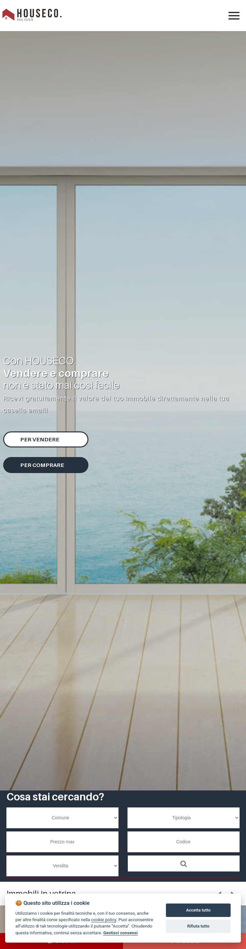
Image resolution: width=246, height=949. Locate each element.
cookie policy (103, 919)
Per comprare (42, 465)
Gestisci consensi (120, 932)
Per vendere (39, 439)
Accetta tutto (198, 910)
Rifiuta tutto (198, 926)
